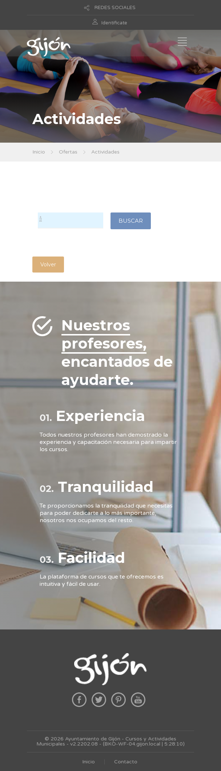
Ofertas (68, 152)
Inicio (38, 152)
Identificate (114, 23)
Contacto (125, 762)
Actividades (105, 152)
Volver (48, 264)
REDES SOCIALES (115, 8)
